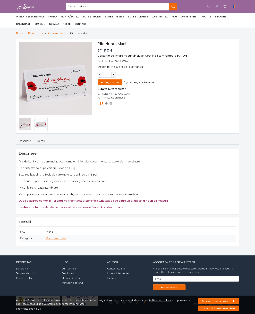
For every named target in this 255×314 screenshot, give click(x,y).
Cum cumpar (69, 268)
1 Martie (205, 16)
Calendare (23, 24)
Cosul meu (68, 273)
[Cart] (224, 6)
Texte (67, 24)
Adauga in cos (110, 81)
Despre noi (22, 268)
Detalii (41, 141)
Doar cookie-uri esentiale (219, 308)
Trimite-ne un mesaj (113, 97)
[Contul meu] (217, 6)
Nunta (52, 16)
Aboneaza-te (169, 287)
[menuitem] (25, 124)
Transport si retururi (73, 282)
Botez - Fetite (114, 16)
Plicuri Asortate (56, 33)
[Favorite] (209, 6)
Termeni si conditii (26, 273)
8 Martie (220, 16)
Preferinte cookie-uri (28, 308)
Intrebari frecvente (118, 273)
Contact (80, 24)
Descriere (25, 141)
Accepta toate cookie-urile (219, 301)
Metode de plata (71, 278)
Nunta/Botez (70, 16)
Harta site (112, 278)
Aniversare (188, 16)
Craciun (39, 24)
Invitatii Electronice (30, 16)
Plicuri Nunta (35, 33)
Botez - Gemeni (138, 16)
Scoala (54, 24)
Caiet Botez (160, 16)
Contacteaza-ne (116, 268)
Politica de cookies (160, 300)
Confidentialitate (25, 278)
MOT (174, 16)
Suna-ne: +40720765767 (116, 93)
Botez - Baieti (92, 16)
